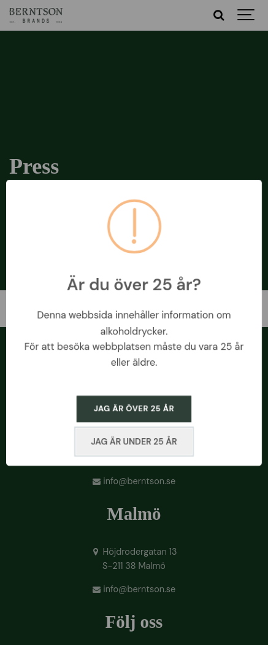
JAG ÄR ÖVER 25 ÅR (134, 408)
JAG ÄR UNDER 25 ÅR (134, 441)
